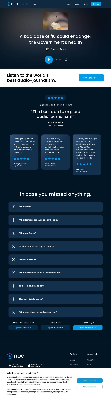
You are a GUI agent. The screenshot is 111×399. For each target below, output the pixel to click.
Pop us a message (55, 327)
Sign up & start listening (88, 327)
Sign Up (96, 4)
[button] (51, 206)
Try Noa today (91, 77)
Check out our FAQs (23, 327)
